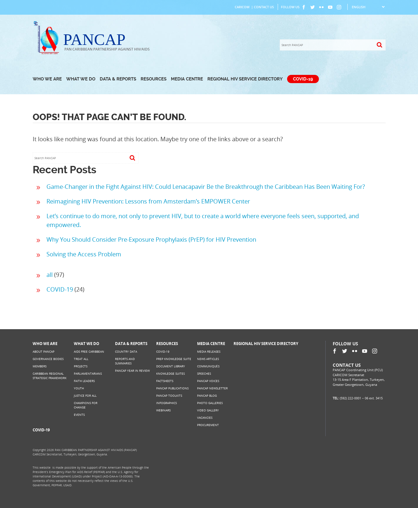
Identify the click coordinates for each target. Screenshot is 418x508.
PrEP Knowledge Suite (173, 359)
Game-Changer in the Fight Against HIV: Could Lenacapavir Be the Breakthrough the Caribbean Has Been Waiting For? (205, 187)
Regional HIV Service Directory (245, 79)
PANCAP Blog (207, 395)
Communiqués (208, 366)
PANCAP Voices (208, 381)
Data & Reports (118, 79)
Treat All (81, 359)
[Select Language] (368, 6)
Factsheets (164, 381)
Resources (153, 79)
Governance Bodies (48, 359)
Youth (79, 388)
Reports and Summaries (125, 361)
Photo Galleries (210, 403)
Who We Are (47, 79)
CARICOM (242, 7)
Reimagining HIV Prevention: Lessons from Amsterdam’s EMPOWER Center (148, 201)
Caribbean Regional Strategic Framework (49, 375)
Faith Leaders (84, 381)
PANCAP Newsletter (212, 388)
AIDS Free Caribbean (89, 351)
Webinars (163, 410)
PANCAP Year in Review (132, 371)
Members (39, 366)
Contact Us (264, 7)
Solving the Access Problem (83, 254)
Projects (80, 366)
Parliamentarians (88, 373)
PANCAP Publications (172, 388)
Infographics (166, 403)
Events (79, 415)
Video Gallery (208, 410)
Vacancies (204, 418)
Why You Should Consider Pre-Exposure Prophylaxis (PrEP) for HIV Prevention (151, 239)
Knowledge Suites (170, 373)
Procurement (208, 425)
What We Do (80, 79)
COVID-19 (303, 79)
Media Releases (208, 351)
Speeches (204, 373)
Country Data (126, 351)
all (49, 275)
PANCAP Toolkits (169, 395)
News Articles (208, 359)
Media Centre (187, 79)
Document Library (170, 366)
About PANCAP (43, 351)
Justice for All (85, 395)
